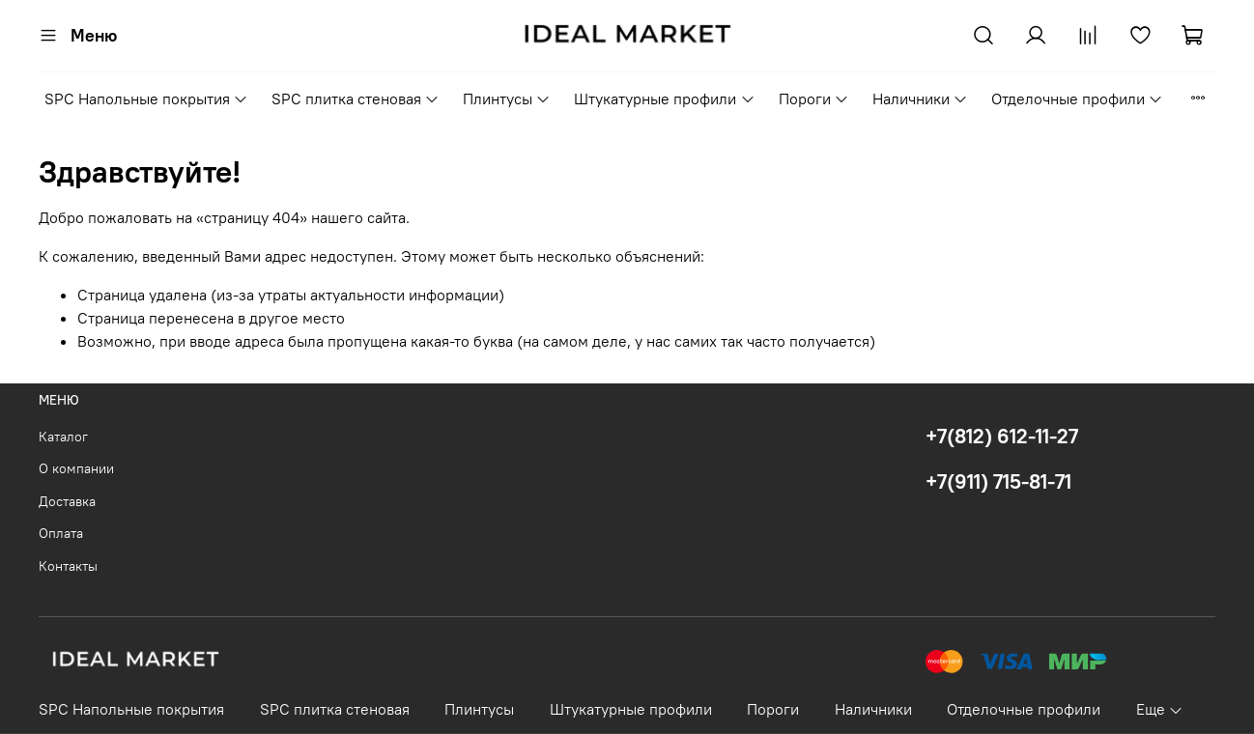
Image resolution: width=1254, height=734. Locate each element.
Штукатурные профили (664, 98)
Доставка (67, 501)
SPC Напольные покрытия (146, 98)
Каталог (63, 436)
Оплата (61, 533)
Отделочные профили (1077, 98)
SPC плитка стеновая (355, 98)
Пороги (814, 98)
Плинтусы (507, 98)
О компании (76, 468)
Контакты (68, 566)
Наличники (920, 98)
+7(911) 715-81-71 (998, 481)
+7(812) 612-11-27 (1002, 436)
